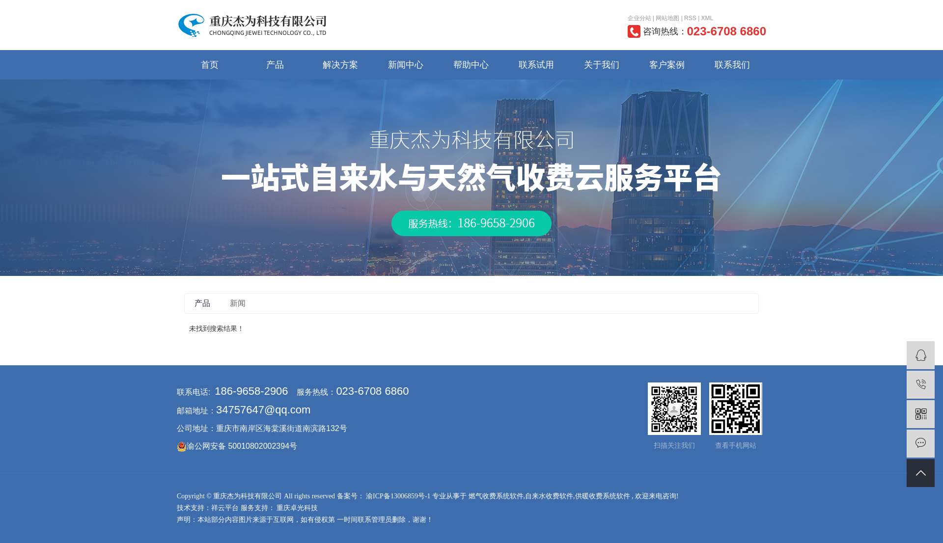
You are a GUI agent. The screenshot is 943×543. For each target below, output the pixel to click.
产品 (275, 65)
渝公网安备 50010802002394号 (242, 446)
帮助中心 (471, 65)
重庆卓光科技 (296, 508)
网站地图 (667, 18)
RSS (690, 18)
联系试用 (536, 65)
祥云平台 (225, 508)
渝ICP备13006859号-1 (398, 496)
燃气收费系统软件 (496, 496)
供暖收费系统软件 (602, 496)
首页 (210, 65)
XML (707, 18)
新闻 (238, 303)
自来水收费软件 (549, 496)
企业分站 (639, 18)
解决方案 (340, 65)
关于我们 (601, 65)
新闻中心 (405, 65)
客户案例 (667, 65)
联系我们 (732, 65)
